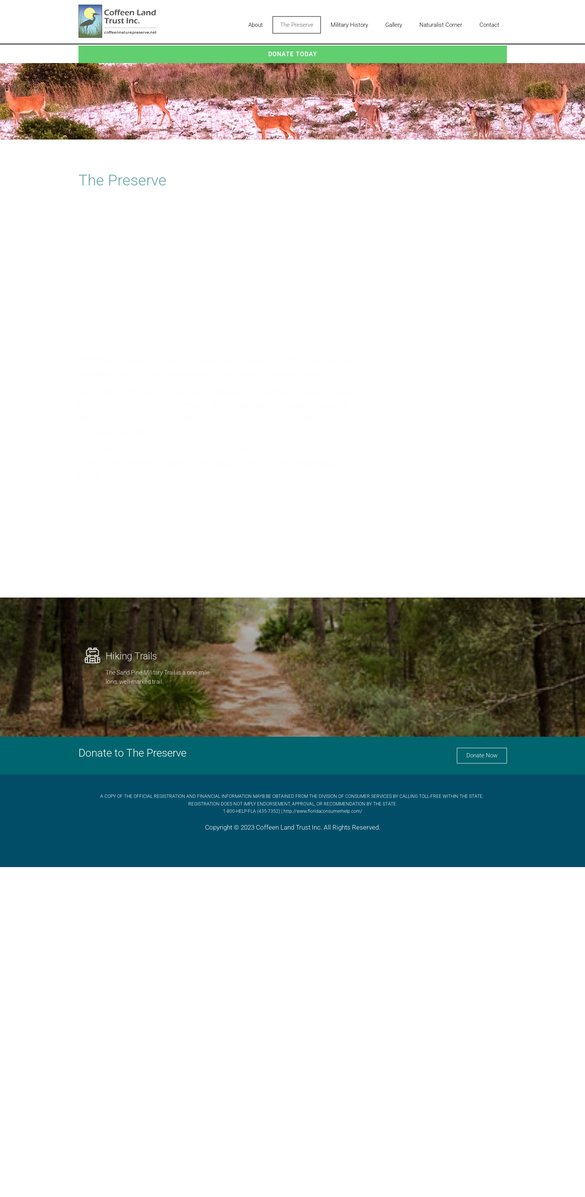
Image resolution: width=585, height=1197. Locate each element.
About (255, 22)
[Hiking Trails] (81, 652)
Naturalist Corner (440, 22)
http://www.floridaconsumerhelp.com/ (323, 811)
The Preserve (296, 22)
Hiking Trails (128, 654)
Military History (349, 22)
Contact (489, 22)
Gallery (393, 22)
